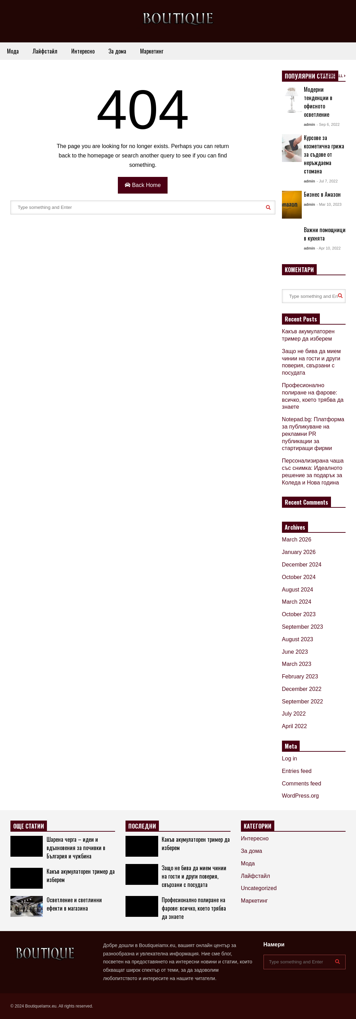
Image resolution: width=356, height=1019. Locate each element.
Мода (13, 51)
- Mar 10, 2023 (329, 204)
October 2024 (299, 577)
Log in (289, 758)
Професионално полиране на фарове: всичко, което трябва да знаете (194, 908)
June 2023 (295, 652)
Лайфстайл (45, 51)
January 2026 (299, 552)
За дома (117, 51)
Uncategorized (259, 888)
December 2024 (302, 565)
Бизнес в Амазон (322, 194)
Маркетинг (151, 51)
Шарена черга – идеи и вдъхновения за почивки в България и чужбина (76, 847)
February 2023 (300, 676)
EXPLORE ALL (332, 76)
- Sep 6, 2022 (328, 124)
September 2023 (302, 627)
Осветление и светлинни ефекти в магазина (74, 904)
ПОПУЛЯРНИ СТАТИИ (310, 76)
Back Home (143, 185)
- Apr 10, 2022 (329, 248)
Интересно (83, 51)
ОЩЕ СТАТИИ (28, 826)
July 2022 (294, 714)
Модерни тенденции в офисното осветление (318, 102)
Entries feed (297, 771)
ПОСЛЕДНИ (142, 826)
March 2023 (297, 664)
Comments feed (301, 783)
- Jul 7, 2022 (327, 181)
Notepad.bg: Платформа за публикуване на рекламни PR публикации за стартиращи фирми (313, 433)
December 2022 (302, 689)
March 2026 (297, 540)
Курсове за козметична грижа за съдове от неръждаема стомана (324, 154)
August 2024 (297, 590)
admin (309, 124)
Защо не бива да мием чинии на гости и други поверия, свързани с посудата (194, 876)
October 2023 (299, 614)
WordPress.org (300, 796)
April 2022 (294, 726)
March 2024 (297, 602)
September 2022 (302, 701)
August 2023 (297, 639)
